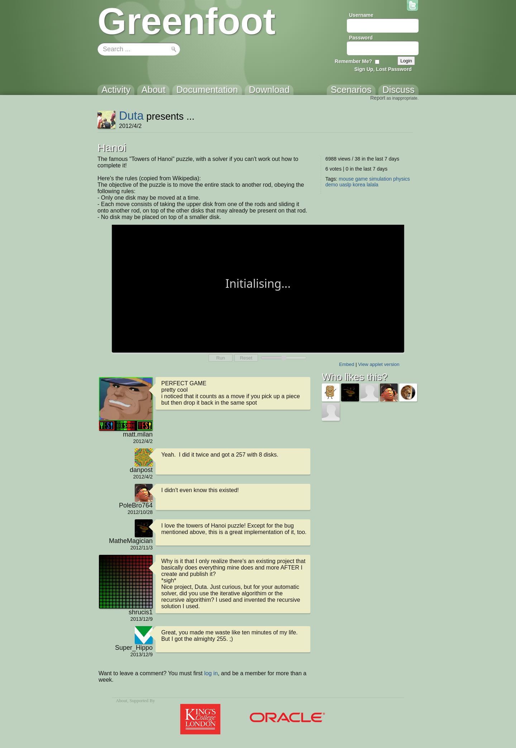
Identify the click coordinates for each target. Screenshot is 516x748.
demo (331, 184)
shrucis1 (141, 612)
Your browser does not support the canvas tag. (258, 288)
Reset (246, 358)
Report (377, 98)
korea (359, 184)
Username (361, 15)
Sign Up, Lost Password (383, 69)
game (361, 179)
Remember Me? (353, 61)
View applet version (378, 364)
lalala (372, 184)
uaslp (345, 184)
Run (220, 358)
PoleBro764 (136, 505)
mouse (346, 179)
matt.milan (138, 434)
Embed (346, 364)
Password (361, 38)
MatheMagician (131, 540)
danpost (141, 469)
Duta (131, 115)
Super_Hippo (134, 647)
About (121, 700)
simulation (380, 179)
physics (401, 179)
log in (211, 673)
